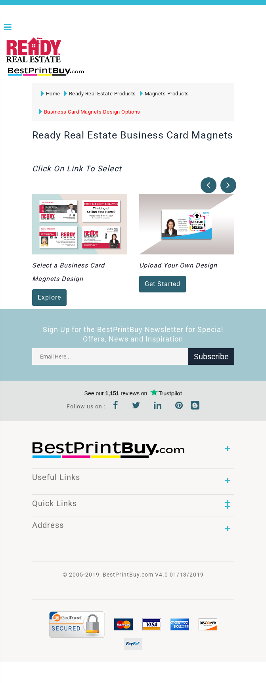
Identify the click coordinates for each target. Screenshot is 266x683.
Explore (49, 298)
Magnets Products (164, 94)
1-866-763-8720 (99, 75)
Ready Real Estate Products (100, 94)
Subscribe (211, 356)
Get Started (162, 284)
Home (50, 94)
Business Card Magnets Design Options (89, 112)
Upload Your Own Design (178, 265)
